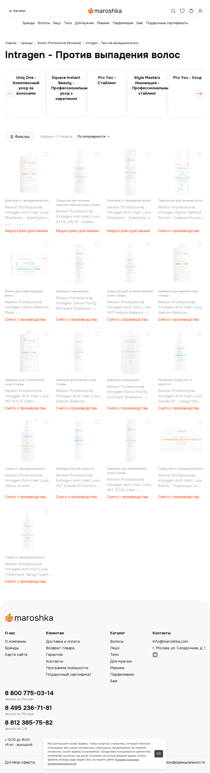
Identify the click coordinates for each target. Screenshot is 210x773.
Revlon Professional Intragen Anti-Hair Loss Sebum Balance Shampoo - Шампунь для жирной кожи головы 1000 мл (181, 307)
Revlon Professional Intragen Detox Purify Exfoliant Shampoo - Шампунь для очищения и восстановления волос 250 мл (79, 303)
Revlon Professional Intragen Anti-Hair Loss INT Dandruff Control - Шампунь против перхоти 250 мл (78, 481)
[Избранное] (182, 10)
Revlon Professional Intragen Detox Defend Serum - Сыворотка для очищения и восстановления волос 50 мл (180, 213)
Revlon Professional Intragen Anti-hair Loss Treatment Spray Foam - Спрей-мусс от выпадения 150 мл (28, 569)
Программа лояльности (67, 668)
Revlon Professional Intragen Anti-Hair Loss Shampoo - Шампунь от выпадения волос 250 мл (129, 213)
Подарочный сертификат (68, 674)
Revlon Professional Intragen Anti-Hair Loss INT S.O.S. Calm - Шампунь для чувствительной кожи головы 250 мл (129, 485)
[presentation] (10, 93)
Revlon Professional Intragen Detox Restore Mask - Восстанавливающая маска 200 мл (27, 307)
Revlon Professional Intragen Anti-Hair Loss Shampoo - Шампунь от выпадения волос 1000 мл (27, 213)
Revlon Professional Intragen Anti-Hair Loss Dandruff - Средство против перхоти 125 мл (180, 396)
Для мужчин (84, 23)
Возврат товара (60, 648)
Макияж (103, 23)
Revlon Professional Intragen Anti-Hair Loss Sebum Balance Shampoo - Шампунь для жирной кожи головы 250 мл (79, 396)
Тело (68, 23)
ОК (158, 753)
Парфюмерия (123, 23)
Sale (139, 23)
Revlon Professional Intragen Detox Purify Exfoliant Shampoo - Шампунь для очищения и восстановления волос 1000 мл (130, 392)
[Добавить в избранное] (46, 155)
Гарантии (54, 654)
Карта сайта (16, 654)
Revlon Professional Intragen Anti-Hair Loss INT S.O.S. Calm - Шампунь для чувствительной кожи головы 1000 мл (27, 396)
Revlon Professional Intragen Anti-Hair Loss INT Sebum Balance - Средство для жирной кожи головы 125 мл (129, 307)
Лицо (57, 23)
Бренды (29, 23)
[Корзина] (191, 10)
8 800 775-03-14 (29, 693)
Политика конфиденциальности (176, 762)
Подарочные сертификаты (167, 23)
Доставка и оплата (63, 641)
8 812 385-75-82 (28, 722)
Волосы (44, 23)
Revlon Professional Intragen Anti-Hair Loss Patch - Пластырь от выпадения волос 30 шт (180, 481)
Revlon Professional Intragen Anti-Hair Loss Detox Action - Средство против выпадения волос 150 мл (28, 481)
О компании (15, 641)
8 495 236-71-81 (28, 708)
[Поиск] (173, 10)
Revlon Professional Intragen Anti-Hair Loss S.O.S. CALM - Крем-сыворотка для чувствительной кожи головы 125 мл (78, 217)
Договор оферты (20, 762)
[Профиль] (200, 10)
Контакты (54, 661)
